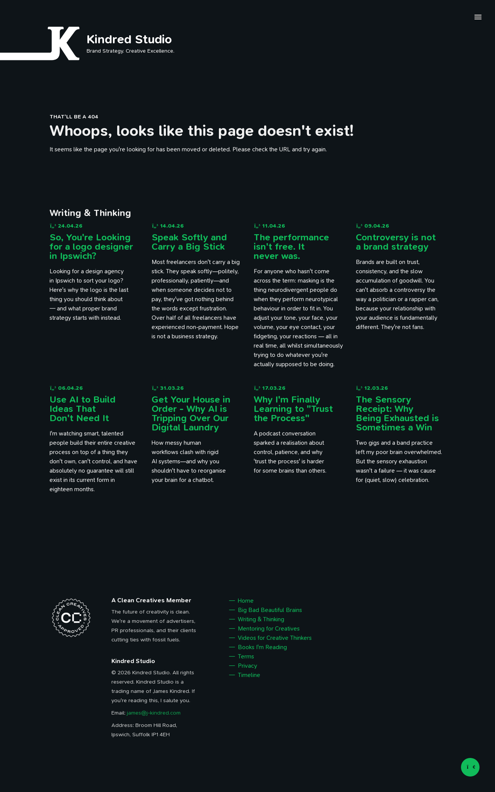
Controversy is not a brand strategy (396, 242)
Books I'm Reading (262, 647)
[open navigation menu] (478, 18)
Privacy (247, 666)
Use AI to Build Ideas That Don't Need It (83, 408)
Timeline (249, 675)
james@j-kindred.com (154, 713)
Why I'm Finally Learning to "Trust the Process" (293, 408)
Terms (246, 656)
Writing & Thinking (261, 619)
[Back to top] (470, 767)
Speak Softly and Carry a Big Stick (189, 242)
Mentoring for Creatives (269, 629)
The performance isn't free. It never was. (291, 246)
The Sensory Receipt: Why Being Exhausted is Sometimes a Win (397, 413)
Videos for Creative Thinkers (275, 638)
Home (246, 601)
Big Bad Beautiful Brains (270, 610)
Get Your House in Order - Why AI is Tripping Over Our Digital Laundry (191, 413)
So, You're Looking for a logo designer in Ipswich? (91, 246)
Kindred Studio (129, 39)
